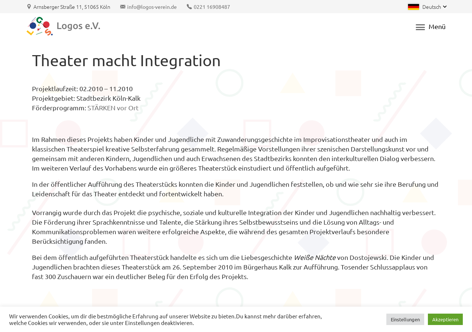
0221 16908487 (212, 7)
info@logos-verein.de (152, 7)
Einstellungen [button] (405, 319)
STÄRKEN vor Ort (113, 107)
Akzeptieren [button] (445, 319)
